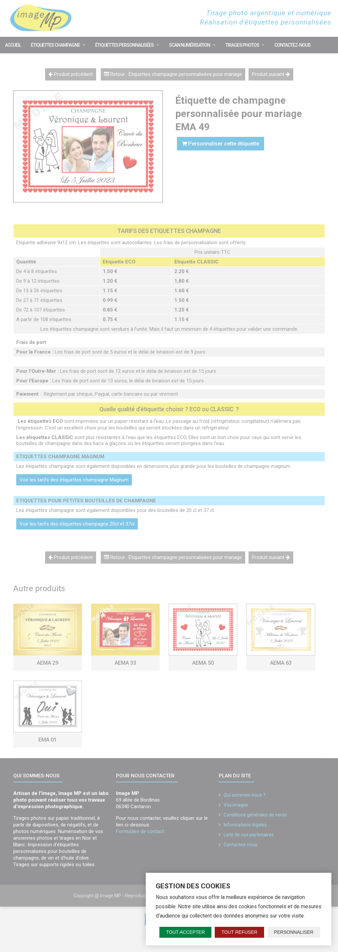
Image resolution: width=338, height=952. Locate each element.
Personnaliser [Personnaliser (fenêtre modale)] (293, 932)
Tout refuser (239, 932)
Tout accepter (185, 932)
